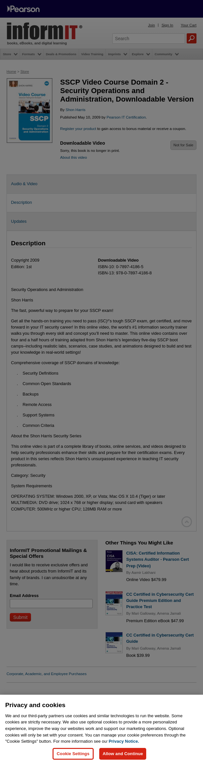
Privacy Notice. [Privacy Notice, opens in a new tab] (124, 745)
